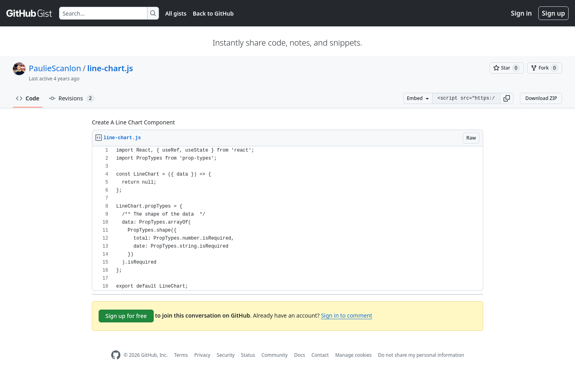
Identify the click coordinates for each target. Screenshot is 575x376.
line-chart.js (110, 68)
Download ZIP (541, 98)
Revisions (72, 98)
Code (28, 98)
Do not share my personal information (421, 355)
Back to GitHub (213, 13)
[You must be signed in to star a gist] (507, 68)
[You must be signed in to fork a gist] (544, 68)
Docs (299, 355)
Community (275, 355)
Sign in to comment (346, 315)
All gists (175, 13)
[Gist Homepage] (29, 13)
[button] (507, 98)
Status (248, 355)
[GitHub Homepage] (116, 355)
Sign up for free (126, 316)
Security (226, 355)
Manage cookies (353, 355)
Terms (181, 355)
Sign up (553, 13)
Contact (320, 355)
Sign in (521, 13)
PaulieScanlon (55, 68)
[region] (287, 218)
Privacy (202, 355)
